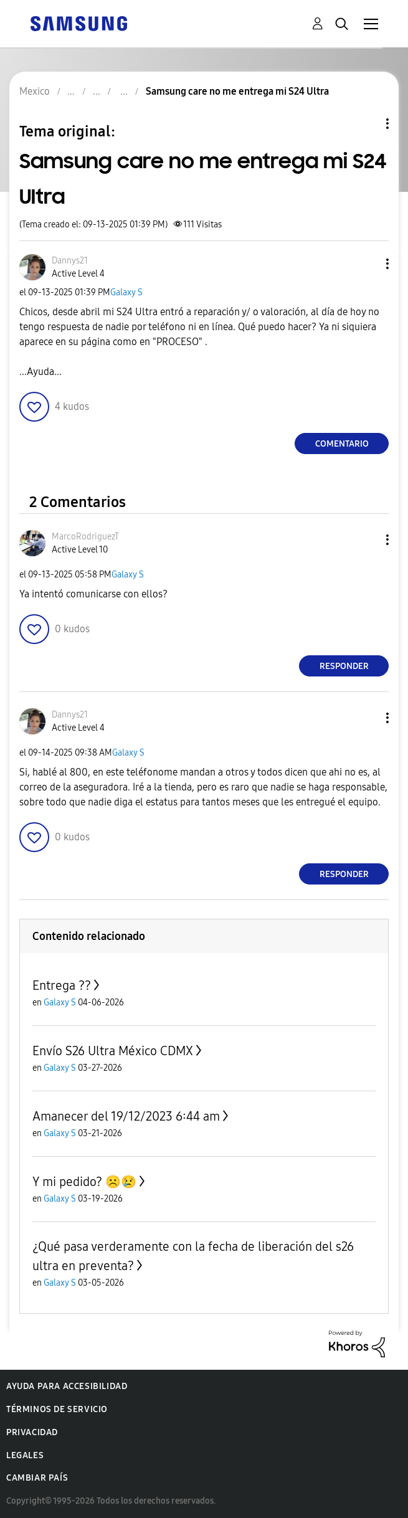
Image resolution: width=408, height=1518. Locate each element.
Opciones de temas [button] (366, 123)
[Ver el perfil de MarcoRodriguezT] (85, 536)
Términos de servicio (57, 1409)
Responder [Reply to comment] (344, 666)
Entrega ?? (61, 985)
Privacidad (32, 1432)
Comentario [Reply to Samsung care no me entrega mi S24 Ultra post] (342, 444)
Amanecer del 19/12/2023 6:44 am (126, 1116)
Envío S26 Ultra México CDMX (112, 1050)
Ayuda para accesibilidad (66, 1386)
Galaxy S (126, 292)
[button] (366, 263)
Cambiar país (37, 1478)
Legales (25, 1455)
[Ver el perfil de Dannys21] (70, 260)
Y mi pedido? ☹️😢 (84, 1181)
